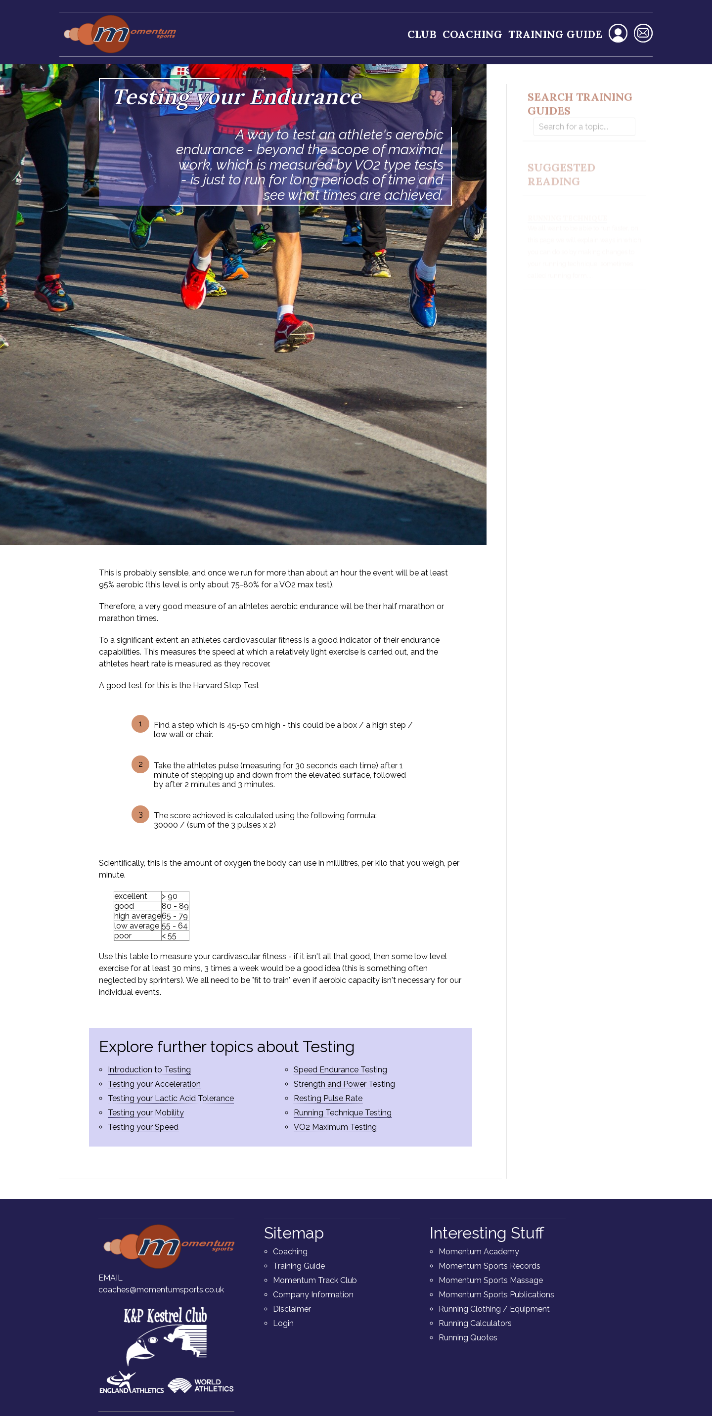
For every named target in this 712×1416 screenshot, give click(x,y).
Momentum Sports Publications (496, 1294)
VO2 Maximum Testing (335, 1127)
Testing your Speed (143, 1127)
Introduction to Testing (149, 1069)
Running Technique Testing (343, 1112)
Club (422, 34)
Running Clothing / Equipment (494, 1309)
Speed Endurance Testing (340, 1069)
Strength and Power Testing (344, 1084)
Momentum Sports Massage (491, 1280)
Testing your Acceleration (154, 1084)
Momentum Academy (479, 1251)
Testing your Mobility (146, 1112)
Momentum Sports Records (489, 1266)
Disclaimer (292, 1309)
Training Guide (555, 34)
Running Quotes (468, 1337)
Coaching (472, 34)
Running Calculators (475, 1323)
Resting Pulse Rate (328, 1098)
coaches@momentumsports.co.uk (161, 1289)
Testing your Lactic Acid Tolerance (171, 1098)
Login (283, 1323)
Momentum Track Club (315, 1280)
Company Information (313, 1294)
